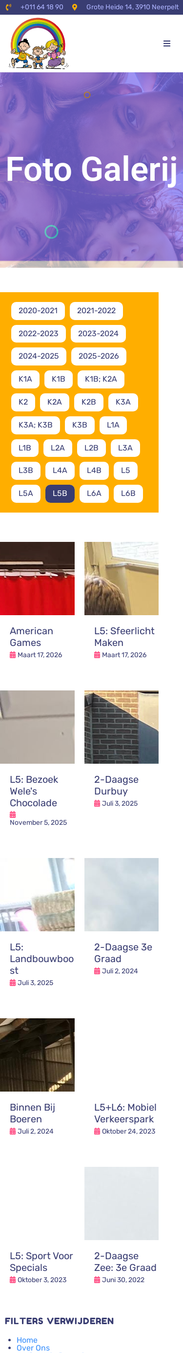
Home (27, 1340)
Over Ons (33, 1348)
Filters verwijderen (59, 1320)
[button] (167, 43)
